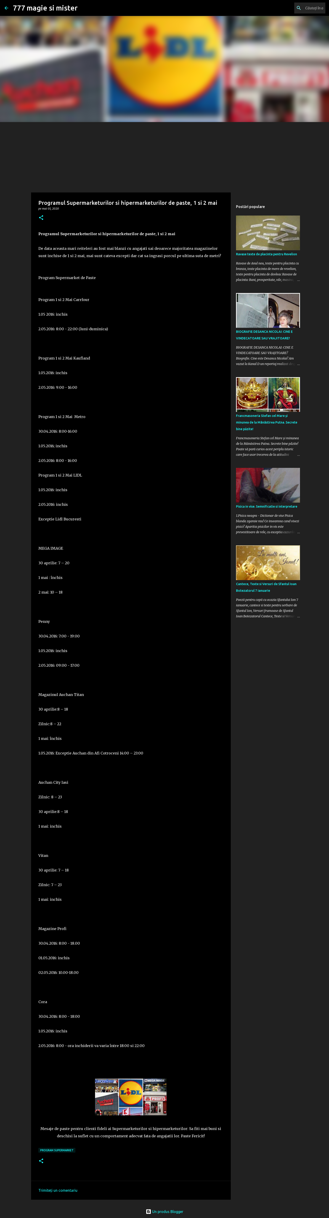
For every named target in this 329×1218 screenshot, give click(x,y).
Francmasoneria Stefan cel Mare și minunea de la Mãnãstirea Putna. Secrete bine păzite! (266, 422)
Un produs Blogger (164, 1212)
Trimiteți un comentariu (57, 1190)
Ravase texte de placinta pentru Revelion (266, 254)
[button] (41, 218)
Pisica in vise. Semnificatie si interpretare (266, 506)
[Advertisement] (164, 156)
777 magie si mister (45, 8)
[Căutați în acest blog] (301, 8)
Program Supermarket (57, 1150)
